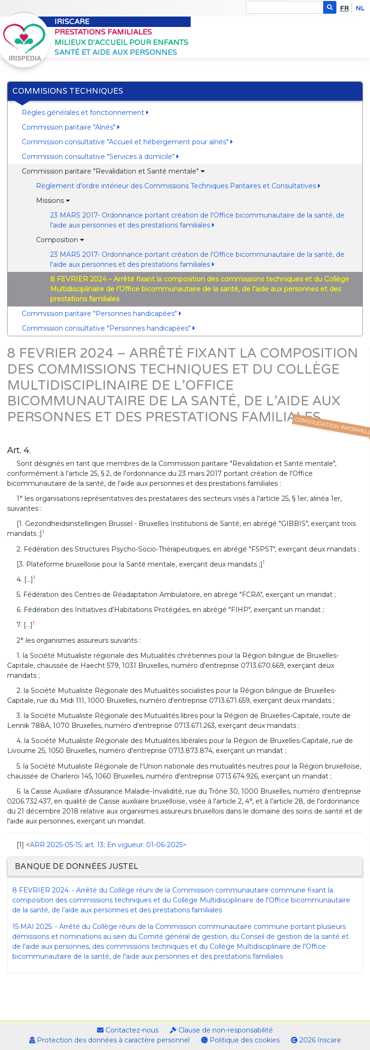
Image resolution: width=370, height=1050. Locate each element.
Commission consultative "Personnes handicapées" (108, 328)
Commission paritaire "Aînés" (71, 127)
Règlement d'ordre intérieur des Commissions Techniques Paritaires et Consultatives (178, 186)
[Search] (285, 7)
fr (344, 8)
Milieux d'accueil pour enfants (121, 42)
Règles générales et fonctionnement (85, 112)
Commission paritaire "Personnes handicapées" (101, 313)
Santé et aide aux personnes (115, 52)
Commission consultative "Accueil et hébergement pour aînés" (127, 142)
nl (359, 8)
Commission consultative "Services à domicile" (100, 156)
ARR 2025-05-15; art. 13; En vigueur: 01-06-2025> (108, 844)
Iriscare (71, 22)
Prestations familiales (103, 32)
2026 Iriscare (316, 1040)
